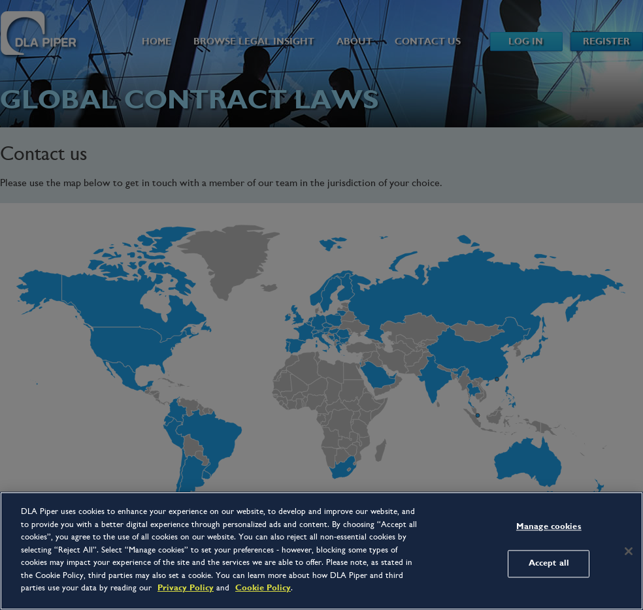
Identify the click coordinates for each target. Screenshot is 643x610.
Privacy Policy (185, 588)
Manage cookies (549, 526)
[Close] (628, 551)
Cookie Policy (263, 588)
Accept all (549, 563)
